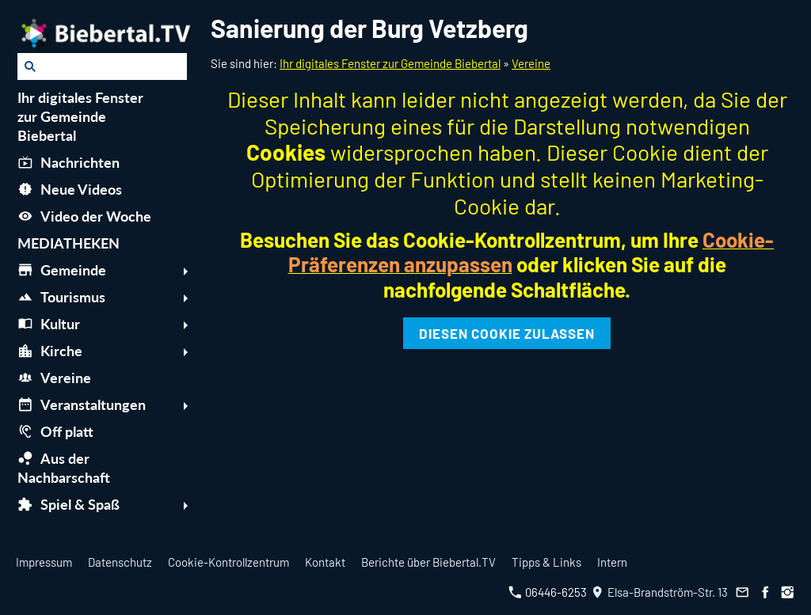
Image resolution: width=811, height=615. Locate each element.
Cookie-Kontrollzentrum (228, 562)
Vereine (531, 63)
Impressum (44, 562)
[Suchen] (102, 66)
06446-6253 (547, 592)
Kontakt (325, 562)
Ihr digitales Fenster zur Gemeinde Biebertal (390, 63)
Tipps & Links (546, 562)
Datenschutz (120, 562)
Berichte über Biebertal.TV (428, 562)
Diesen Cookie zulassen (507, 333)
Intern (612, 562)
